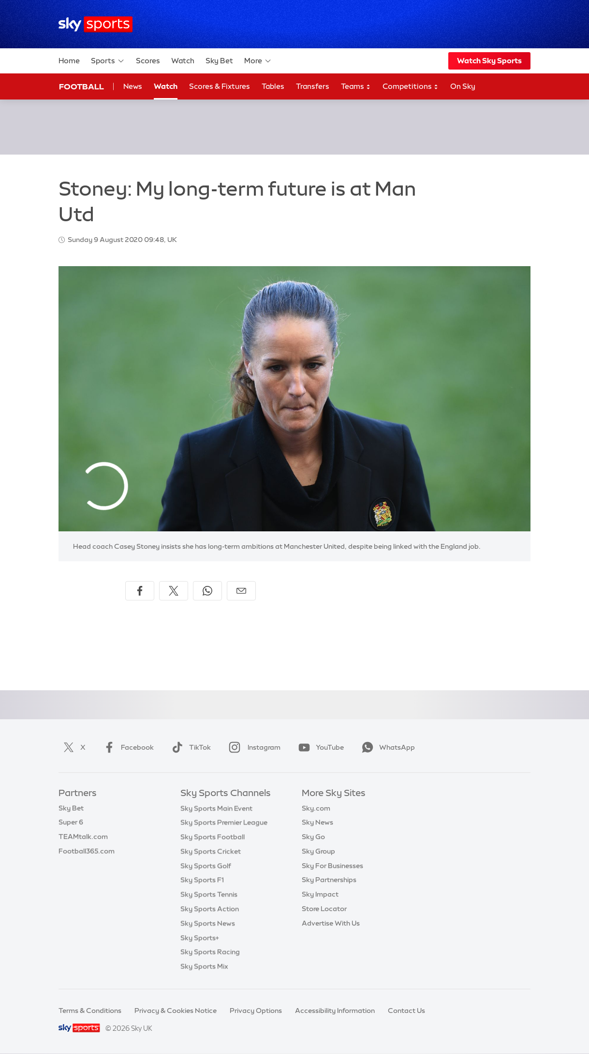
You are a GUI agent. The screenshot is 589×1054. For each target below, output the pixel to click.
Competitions (411, 87)
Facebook (127, 747)
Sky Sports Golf (205, 865)
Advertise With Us (331, 923)
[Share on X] (173, 590)
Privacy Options (256, 1010)
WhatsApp (386, 747)
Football (81, 86)
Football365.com (87, 851)
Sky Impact (320, 894)
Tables (273, 86)
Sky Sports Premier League (223, 822)
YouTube (319, 747)
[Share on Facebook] (139, 590)
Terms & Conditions (90, 1010)
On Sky (462, 86)
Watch (182, 60)
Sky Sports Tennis (208, 894)
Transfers (312, 86)
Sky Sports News (207, 923)
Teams (356, 87)
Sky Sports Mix (204, 966)
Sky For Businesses (332, 865)
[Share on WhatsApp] (207, 590)
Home (69, 60)
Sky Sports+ (199, 937)
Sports (108, 61)
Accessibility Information (335, 1010)
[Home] (96, 24)
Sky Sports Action (209, 908)
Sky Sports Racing (210, 951)
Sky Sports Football (212, 836)
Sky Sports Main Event (216, 808)
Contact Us (406, 1010)
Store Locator (324, 908)
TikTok (189, 747)
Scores (148, 60)
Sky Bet (219, 60)
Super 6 (71, 822)
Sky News (317, 822)
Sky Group (318, 851)
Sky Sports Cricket (210, 851)
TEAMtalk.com (83, 836)
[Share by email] (241, 590)
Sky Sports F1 (202, 879)
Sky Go (313, 836)
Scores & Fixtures (219, 86)
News (132, 86)
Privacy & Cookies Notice (175, 1010)
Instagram (252, 747)
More (258, 61)
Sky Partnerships (329, 879)
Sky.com (316, 808)
